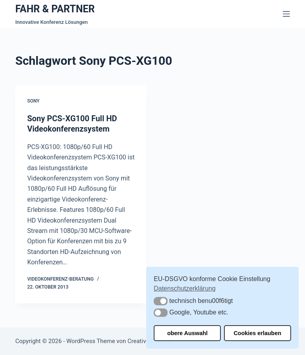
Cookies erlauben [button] (257, 333)
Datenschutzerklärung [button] (185, 288)
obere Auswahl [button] (187, 333)
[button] (161, 301)
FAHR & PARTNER (55, 9)
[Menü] (286, 13)
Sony (33, 101)
